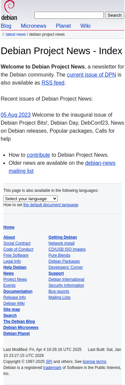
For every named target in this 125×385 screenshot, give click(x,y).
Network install (62, 243)
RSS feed (53, 83)
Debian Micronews (20, 327)
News (8, 273)
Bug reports (59, 291)
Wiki (85, 26)
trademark (52, 367)
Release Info (14, 297)
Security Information (66, 285)
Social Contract (16, 243)
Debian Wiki (14, 303)
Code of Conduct (18, 249)
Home (8, 227)
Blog (6, 26)
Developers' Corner (66, 267)
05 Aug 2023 (16, 115)
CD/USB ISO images (67, 249)
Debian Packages (64, 261)
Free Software (15, 255)
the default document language (50, 205)
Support (56, 273)
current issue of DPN (91, 75)
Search (10, 315)
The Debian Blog (19, 321)
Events (9, 285)
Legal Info (12, 261)
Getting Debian (63, 237)
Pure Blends (59, 255)
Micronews (33, 26)
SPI (49, 361)
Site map (11, 309)
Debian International (66, 279)
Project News (15, 279)
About (9, 237)
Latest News (16, 34)
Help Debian (14, 267)
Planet (63, 26)
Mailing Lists (60, 297)
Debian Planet (16, 333)
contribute (38, 155)
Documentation (17, 291)
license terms (94, 361)
